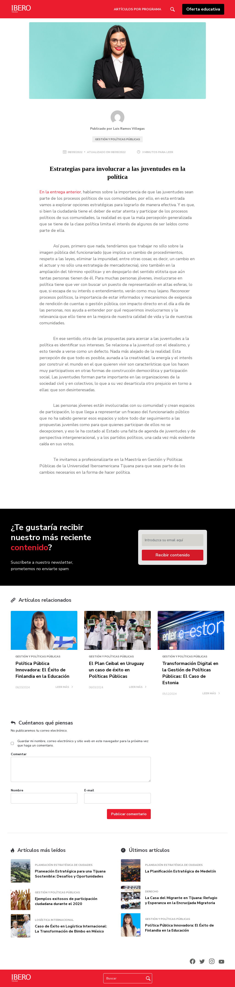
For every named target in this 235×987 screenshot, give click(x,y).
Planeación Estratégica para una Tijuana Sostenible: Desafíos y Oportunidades (70, 874)
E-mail (89, 790)
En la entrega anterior (60, 192)
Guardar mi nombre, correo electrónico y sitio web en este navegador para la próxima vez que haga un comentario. (82, 743)
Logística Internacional (54, 920)
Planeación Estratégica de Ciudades (63, 865)
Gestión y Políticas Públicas (117, 139)
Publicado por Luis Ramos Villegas (117, 128)
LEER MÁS (64, 687)
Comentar (19, 754)
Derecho (151, 891)
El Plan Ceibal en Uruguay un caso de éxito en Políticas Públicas (116, 669)
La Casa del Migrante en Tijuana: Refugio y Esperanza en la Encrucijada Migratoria (181, 900)
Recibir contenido (173, 555)
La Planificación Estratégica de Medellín (180, 871)
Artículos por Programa (137, 9)
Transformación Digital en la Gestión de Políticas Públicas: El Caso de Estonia (190, 673)
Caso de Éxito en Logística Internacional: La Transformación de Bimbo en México (71, 929)
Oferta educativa (203, 9)
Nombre (17, 790)
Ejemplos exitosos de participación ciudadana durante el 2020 (66, 901)
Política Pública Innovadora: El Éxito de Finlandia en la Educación (42, 669)
